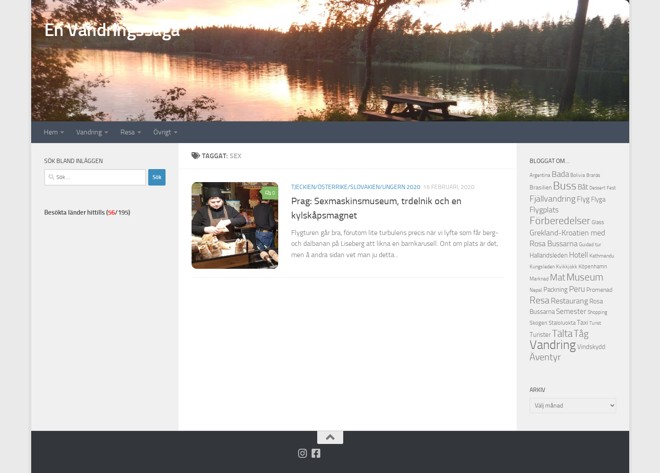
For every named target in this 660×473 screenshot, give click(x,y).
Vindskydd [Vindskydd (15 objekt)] (591, 347)
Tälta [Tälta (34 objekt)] (562, 333)
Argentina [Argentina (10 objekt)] (540, 175)
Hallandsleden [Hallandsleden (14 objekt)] (549, 255)
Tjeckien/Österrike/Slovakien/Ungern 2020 (355, 187)
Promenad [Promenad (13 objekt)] (599, 290)
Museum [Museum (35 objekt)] (584, 277)
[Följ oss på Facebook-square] (316, 453)
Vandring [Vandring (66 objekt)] (553, 344)
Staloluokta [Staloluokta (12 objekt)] (562, 323)
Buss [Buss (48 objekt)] (564, 185)
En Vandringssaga (112, 30)
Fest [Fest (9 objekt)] (611, 188)
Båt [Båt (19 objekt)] (583, 187)
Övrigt (162, 132)
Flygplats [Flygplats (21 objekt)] (544, 210)
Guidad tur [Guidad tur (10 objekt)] (590, 244)
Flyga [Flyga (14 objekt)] (598, 199)
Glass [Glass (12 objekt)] (598, 222)
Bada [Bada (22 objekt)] (560, 174)
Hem (51, 132)
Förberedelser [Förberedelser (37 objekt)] (560, 221)
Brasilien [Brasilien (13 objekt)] (541, 187)
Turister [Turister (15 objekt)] (540, 335)
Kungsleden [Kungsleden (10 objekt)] (542, 267)
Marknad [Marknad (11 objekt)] (539, 278)
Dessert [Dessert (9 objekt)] (597, 188)
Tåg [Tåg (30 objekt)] (581, 333)
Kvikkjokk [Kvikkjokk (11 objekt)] (566, 266)
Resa (127, 132)
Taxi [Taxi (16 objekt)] (582, 322)
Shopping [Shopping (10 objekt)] (597, 312)
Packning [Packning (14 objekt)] (555, 290)
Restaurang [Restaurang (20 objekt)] (569, 301)
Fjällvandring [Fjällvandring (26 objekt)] (552, 198)
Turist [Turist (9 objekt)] (595, 323)
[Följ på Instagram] (302, 453)
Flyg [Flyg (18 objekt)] (583, 199)
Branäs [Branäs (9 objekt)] (593, 175)
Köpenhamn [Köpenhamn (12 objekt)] (593, 266)
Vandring (89, 132)
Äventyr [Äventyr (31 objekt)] (545, 357)
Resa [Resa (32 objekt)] (539, 300)
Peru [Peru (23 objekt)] (577, 289)
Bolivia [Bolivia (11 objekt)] (577, 175)
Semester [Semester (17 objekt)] (571, 311)
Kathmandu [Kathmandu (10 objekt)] (601, 256)
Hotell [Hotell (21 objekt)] (578, 255)
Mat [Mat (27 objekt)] (557, 277)
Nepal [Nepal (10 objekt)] (536, 290)
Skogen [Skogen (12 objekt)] (538, 323)
